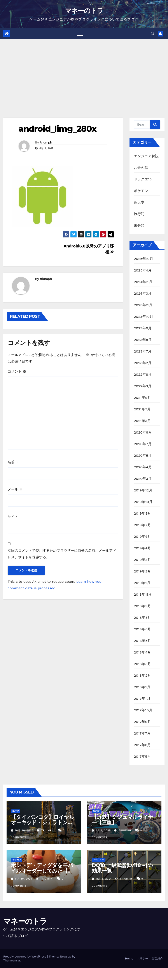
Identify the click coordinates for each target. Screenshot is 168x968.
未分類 (139, 225)
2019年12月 (143, 490)
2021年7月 (142, 409)
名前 (13, 462)
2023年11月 (143, 305)
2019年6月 (142, 536)
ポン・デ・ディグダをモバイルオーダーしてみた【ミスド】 (42, 870)
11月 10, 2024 (23, 878)
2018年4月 (142, 652)
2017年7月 (142, 733)
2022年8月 (143, 374)
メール (15, 489)
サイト (13, 517)
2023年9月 (143, 328)
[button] (152, 33)
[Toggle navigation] (80, 33)
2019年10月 (143, 502)
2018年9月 (142, 606)
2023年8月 (143, 340)
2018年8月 (142, 617)
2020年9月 (143, 432)
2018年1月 (142, 687)
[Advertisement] (84, 71)
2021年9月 (142, 398)
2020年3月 (143, 479)
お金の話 (141, 168)
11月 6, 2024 (104, 878)
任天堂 (139, 202)
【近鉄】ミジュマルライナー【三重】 (122, 820)
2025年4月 (143, 270)
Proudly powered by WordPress (25, 956)
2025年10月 (143, 259)
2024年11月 (143, 282)
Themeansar (11, 960)
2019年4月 (142, 548)
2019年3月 (142, 560)
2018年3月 (142, 664)
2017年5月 (142, 756)
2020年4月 (143, 467)
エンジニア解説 (146, 156)
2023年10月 (143, 317)
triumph (46, 142)
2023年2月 (143, 363)
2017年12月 (143, 699)
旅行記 (139, 214)
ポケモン (141, 191)
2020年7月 (143, 444)
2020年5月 (143, 455)
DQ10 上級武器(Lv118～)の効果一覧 (122, 868)
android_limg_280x (57, 129)
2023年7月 (142, 351)
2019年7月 (142, 525)
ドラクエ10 (143, 179)
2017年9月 (142, 722)
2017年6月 (142, 745)
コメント (17, 371)
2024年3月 (143, 293)
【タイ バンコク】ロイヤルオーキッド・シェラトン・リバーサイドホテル (42, 822)
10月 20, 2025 (24, 830)
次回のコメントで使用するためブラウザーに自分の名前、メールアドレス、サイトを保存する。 (62, 553)
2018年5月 (142, 641)
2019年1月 (142, 583)
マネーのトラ (84, 11)
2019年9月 (142, 513)
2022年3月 (143, 386)
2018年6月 (142, 629)
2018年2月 (142, 675)
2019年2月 (142, 571)
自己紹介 (157, 958)
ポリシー (142, 958)
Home (129, 958)
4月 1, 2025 (103, 830)
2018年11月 (143, 594)
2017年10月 (143, 710)
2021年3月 (142, 421)
